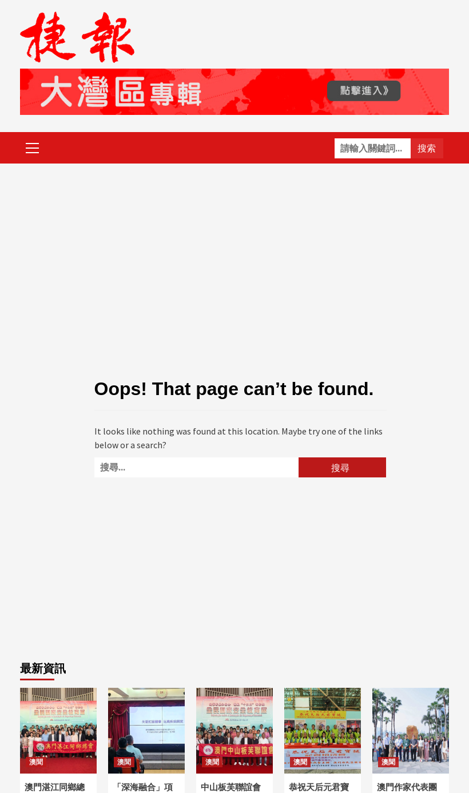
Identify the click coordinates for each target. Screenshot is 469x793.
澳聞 (36, 762)
